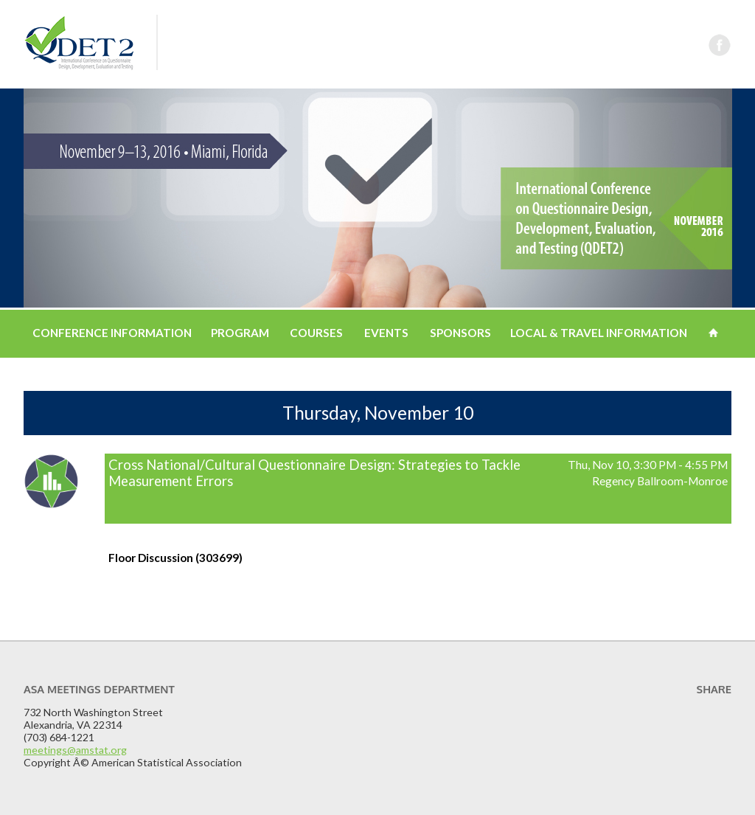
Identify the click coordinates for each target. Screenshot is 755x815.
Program (240, 332)
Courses (316, 332)
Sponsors (460, 332)
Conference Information (112, 332)
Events (386, 332)
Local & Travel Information (598, 332)
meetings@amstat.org (75, 749)
